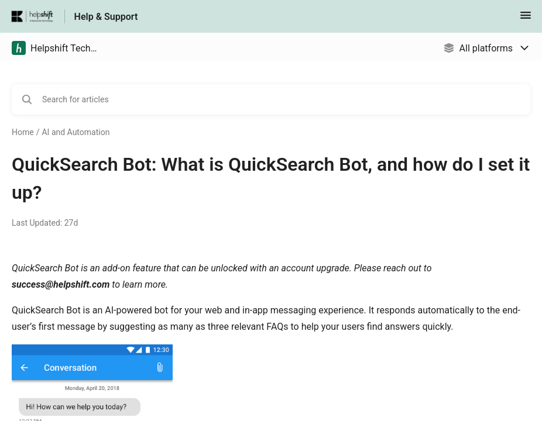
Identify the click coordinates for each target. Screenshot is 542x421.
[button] (526, 19)
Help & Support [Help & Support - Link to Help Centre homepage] (106, 16)
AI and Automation (75, 132)
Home (23, 132)
